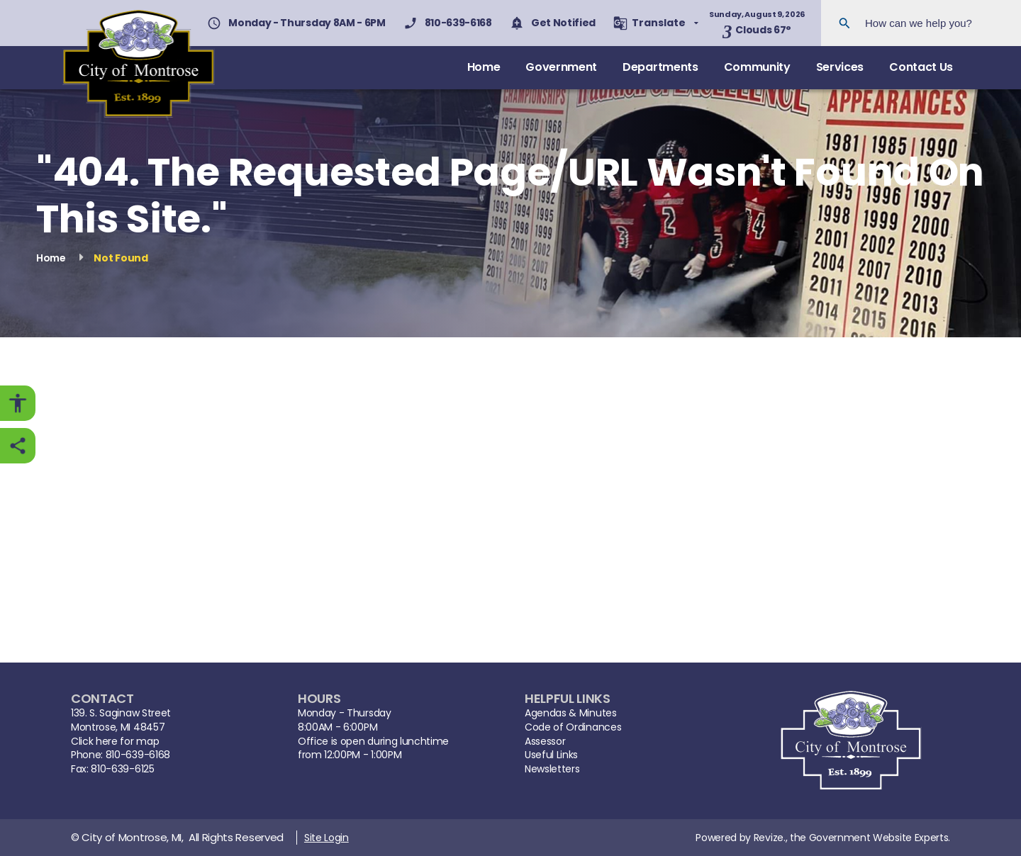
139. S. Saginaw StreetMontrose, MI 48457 (121, 720)
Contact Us (921, 67)
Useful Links (551, 755)
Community (757, 67)
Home (484, 67)
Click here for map (115, 741)
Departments (660, 67)
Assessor (545, 741)
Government (561, 67)
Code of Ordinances (573, 727)
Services (840, 67)
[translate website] (655, 23)
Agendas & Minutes (571, 713)
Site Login (326, 837)
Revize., (770, 837)
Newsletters (552, 769)
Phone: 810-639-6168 (120, 755)
